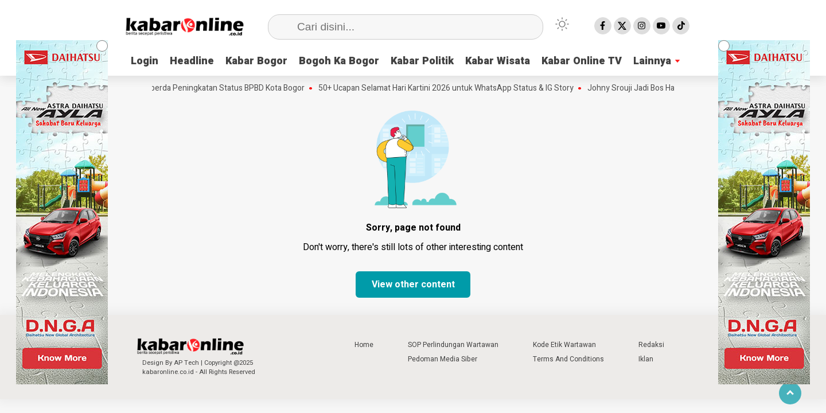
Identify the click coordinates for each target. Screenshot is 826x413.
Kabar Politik (422, 61)
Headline (192, 61)
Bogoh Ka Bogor (339, 61)
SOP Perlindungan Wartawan (453, 345)
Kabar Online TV (581, 61)
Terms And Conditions (568, 359)
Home (363, 345)
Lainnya (652, 61)
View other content (413, 284)
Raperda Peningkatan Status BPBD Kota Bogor (225, 88)
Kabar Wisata (497, 61)
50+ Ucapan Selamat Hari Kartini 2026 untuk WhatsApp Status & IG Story (448, 88)
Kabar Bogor (256, 61)
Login (144, 61)
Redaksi (651, 345)
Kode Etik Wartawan (564, 345)
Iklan (645, 359)
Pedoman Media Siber (442, 359)
